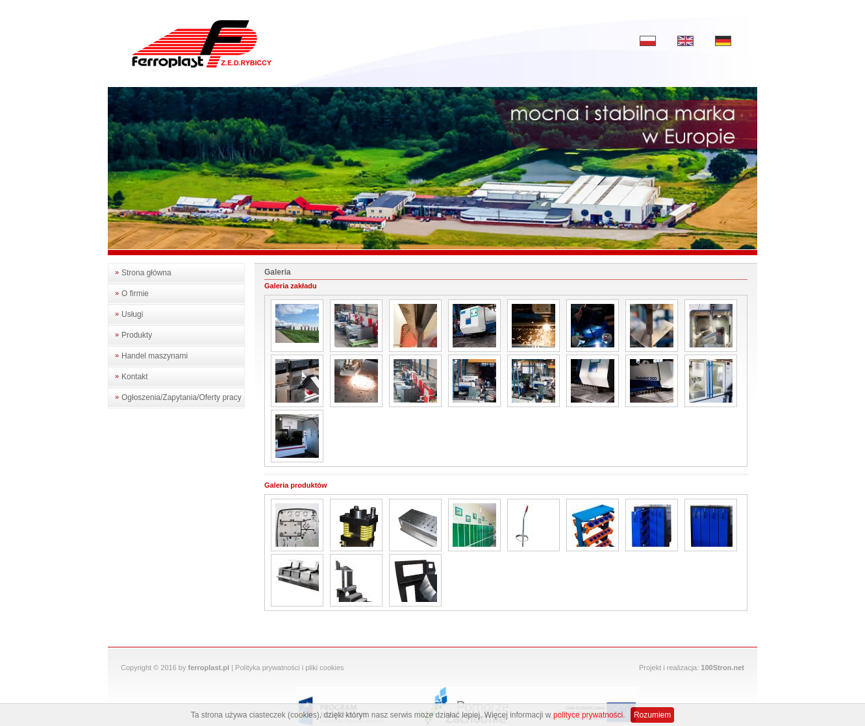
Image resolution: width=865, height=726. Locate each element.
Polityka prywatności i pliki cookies (289, 667)
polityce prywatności (588, 715)
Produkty (136, 335)
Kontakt (134, 376)
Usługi (132, 314)
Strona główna (146, 272)
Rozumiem (652, 715)
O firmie (135, 293)
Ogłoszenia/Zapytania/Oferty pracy (181, 397)
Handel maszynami (154, 355)
